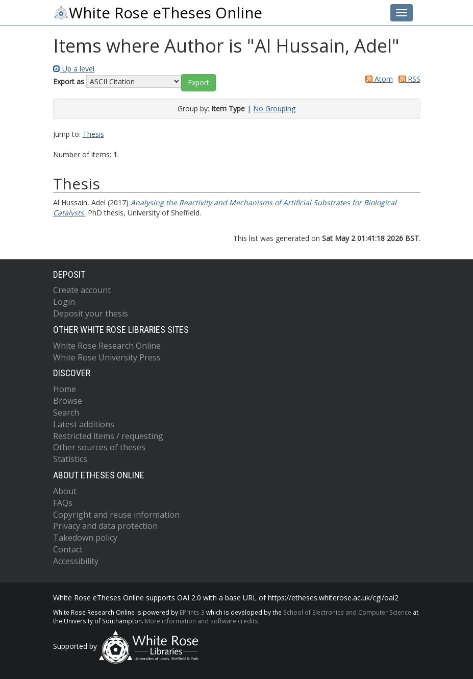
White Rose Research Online (107, 345)
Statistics (70, 459)
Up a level (73, 69)
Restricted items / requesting (108, 436)
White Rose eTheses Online (157, 13)
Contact (68, 549)
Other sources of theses (99, 447)
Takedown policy (85, 537)
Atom (377, 79)
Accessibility (75, 561)
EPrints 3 (192, 612)
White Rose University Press (107, 357)
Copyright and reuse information (116, 514)
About (65, 491)
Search (66, 412)
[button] (198, 82)
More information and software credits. (202, 621)
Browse (67, 400)
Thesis (93, 134)
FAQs (62, 502)
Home (64, 389)
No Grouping (274, 108)
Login (64, 301)
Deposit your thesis (90, 313)
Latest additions (83, 424)
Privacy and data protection (105, 525)
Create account (82, 290)
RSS (407, 79)
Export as (68, 81)
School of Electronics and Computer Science (347, 612)
